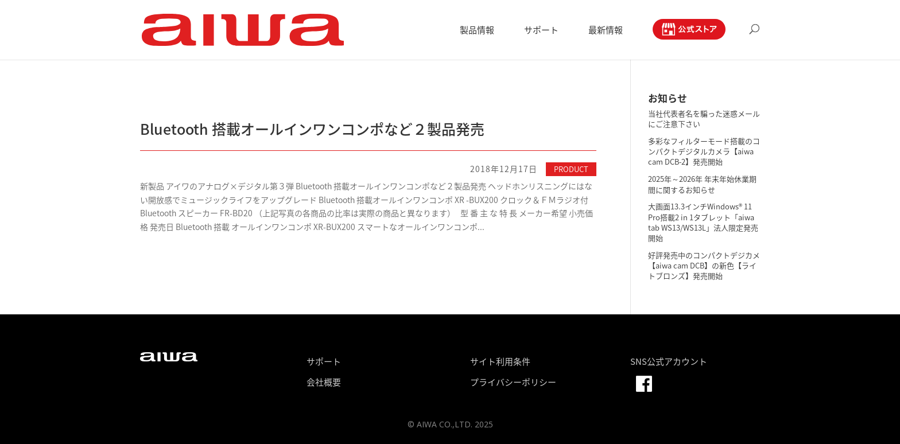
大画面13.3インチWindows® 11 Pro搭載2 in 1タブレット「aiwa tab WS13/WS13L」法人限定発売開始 (703, 222)
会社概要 (324, 382)
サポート (541, 31)
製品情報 (477, 31)
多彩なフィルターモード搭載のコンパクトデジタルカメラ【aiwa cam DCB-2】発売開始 (704, 151)
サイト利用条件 (500, 361)
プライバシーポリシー (513, 382)
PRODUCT (571, 168)
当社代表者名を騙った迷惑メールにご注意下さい (704, 118)
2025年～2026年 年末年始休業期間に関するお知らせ (702, 183)
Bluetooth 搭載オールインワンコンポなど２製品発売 (312, 128)
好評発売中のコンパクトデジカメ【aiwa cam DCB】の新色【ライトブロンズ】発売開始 (704, 265)
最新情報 (605, 31)
